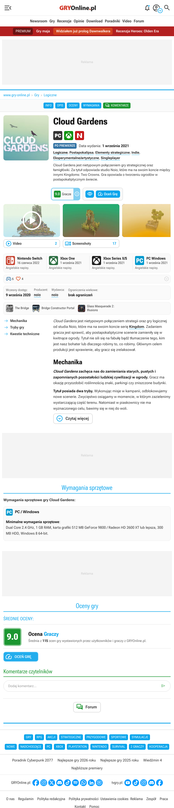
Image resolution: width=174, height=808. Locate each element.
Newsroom (38, 21)
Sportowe (118, 738)
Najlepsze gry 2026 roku (77, 761)
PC (48, 747)
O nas (10, 799)
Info (48, 106)
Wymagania (91, 106)
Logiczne (50, 95)
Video (126, 21)
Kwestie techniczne (24, 334)
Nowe (11, 747)
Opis (60, 106)
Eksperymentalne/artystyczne (76, 158)
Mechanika (18, 321)
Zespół (151, 799)
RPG (39, 738)
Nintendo (99, 747)
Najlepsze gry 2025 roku (119, 761)
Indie (135, 153)
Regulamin (26, 799)
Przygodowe (96, 738)
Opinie (79, 21)
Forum (139, 21)
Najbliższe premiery (86, 768)
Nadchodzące (30, 747)
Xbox (59, 747)
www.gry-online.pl (16, 95)
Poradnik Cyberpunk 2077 (32, 761)
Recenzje (64, 21)
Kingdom (136, 327)
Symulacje (140, 738)
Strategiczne (71, 738)
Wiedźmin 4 (152, 761)
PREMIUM (21, 31)
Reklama (136, 799)
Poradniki (112, 21)
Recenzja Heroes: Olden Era (138, 31)
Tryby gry (17, 328)
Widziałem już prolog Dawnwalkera (83, 31)
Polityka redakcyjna (51, 799)
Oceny (73, 106)
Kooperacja (158, 747)
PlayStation (78, 747)
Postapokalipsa (81, 153)
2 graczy (137, 747)
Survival (118, 747)
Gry (52, 21)
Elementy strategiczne (112, 153)
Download (94, 21)
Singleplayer (110, 158)
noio (37, 295)
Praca (164, 799)
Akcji (52, 738)
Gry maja (42, 31)
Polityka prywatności (84, 799)
